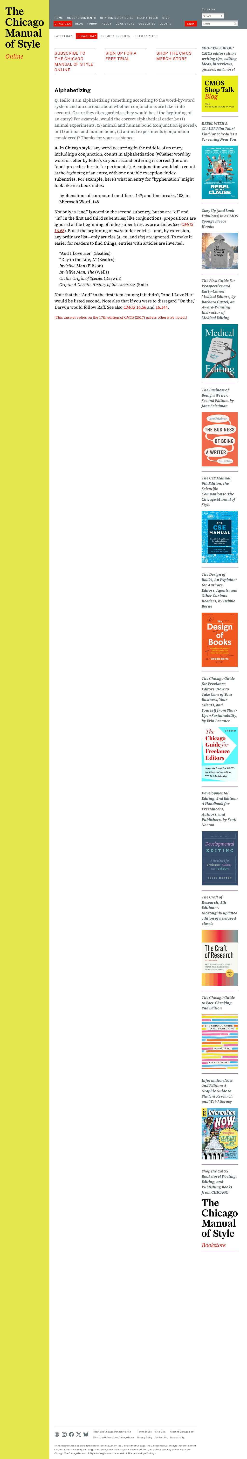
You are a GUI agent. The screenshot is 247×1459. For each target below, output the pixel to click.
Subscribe (146, 23)
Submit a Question (115, 35)
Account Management (182, 1431)
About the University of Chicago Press (113, 1437)
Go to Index (208, 8)
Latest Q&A (64, 35)
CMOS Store (125, 23)
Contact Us (161, 1437)
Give (165, 17)
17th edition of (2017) (122, 317)
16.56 (135, 307)
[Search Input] (220, 23)
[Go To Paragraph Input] (213, 16)
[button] (221, 16)
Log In (190, 23)
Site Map (160, 1431)
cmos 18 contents (81, 17)
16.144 (162, 307)
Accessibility (177, 1437)
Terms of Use (144, 1431)
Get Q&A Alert (146, 35)
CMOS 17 (165, 23)
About (106, 23)
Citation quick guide (116, 17)
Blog (79, 23)
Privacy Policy (144, 1437)
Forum (92, 23)
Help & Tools (147, 17)
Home (59, 17)
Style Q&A (63, 23)
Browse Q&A (86, 35)
